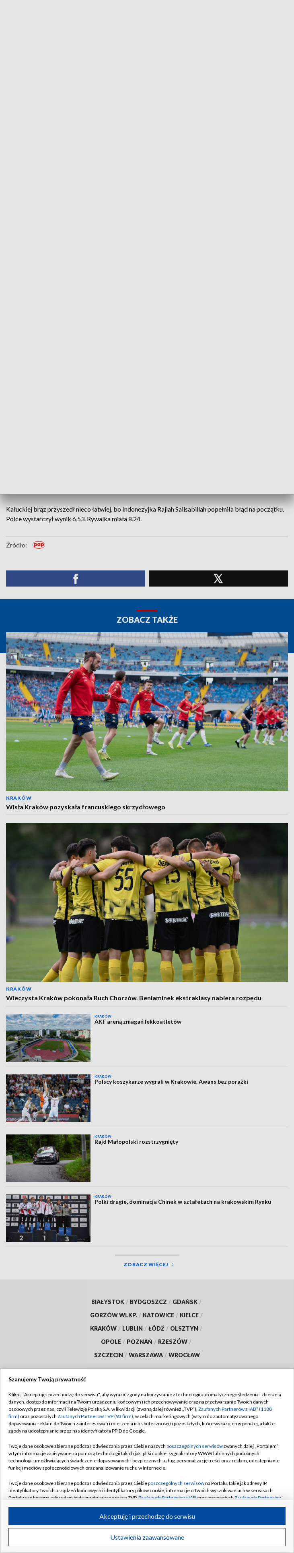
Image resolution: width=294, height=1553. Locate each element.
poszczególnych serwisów (195, 1446)
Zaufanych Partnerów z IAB (167, 1498)
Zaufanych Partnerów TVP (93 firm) (95, 1416)
